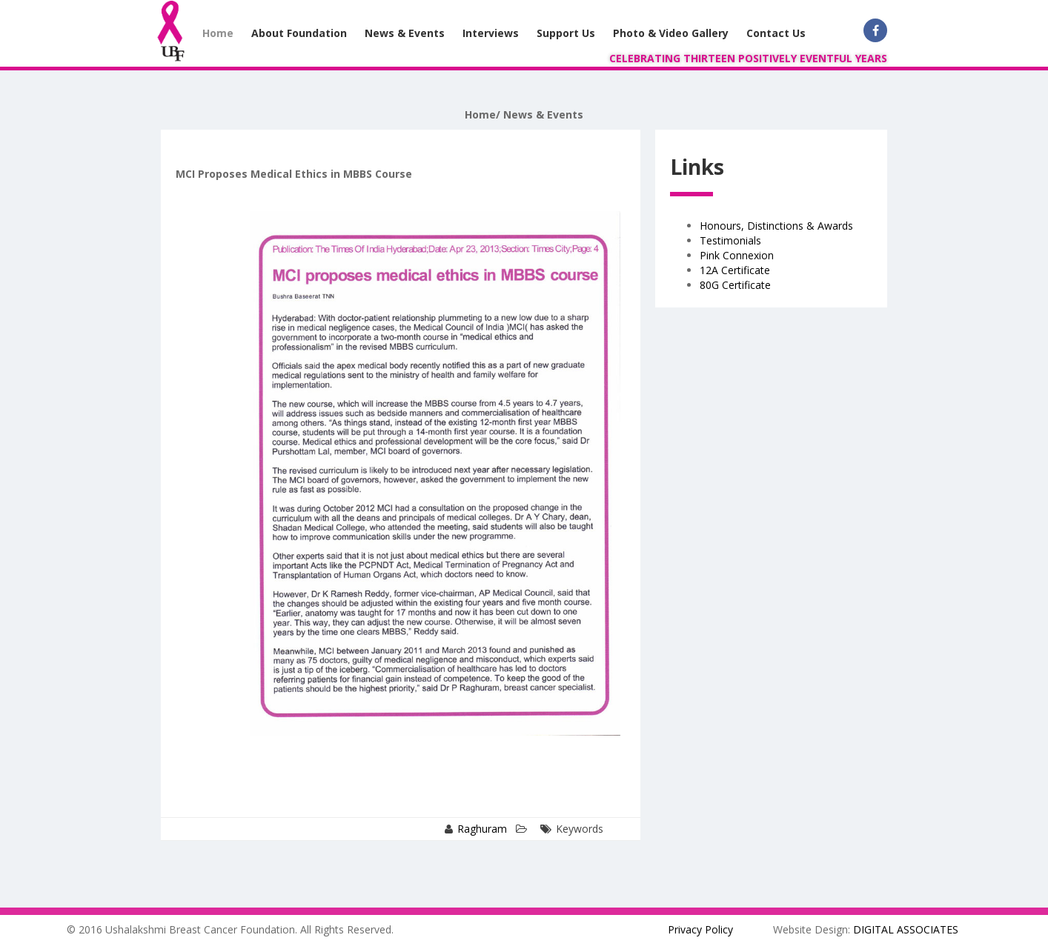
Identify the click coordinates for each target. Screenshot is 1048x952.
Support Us (566, 33)
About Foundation (299, 33)
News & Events (405, 33)
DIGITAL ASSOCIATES (905, 929)
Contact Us (776, 33)
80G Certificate (735, 285)
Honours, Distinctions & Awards (776, 226)
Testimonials (730, 240)
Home (217, 33)
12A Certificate (735, 270)
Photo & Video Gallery (671, 33)
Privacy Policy (700, 929)
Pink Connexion (737, 255)
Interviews (490, 33)
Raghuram (482, 829)
